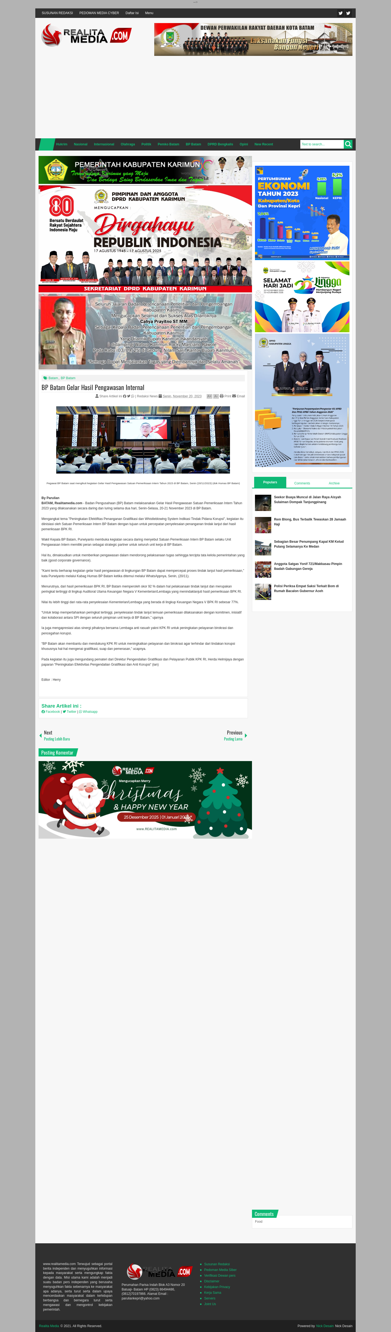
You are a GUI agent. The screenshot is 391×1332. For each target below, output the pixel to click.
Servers (209, 1298)
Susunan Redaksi (217, 1264)
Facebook (348, 13)
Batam (53, 378)
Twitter (340, 13)
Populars (270, 482)
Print (225, 396)
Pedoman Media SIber (220, 1270)
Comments (302, 483)
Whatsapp (88, 712)
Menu (149, 13)
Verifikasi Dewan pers (219, 1275)
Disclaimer (211, 1281)
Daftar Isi (132, 13)
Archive (334, 483)
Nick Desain (325, 1326)
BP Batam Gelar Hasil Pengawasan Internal (93, 387)
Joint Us (210, 1304)
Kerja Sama (212, 1293)
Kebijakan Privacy (217, 1287)
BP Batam (68, 378)
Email (238, 396)
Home (47, 144)
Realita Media (49, 1326)
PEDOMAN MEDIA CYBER (99, 13)
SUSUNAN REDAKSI (57, 13)
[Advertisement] (253, 96)
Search (348, 144)
